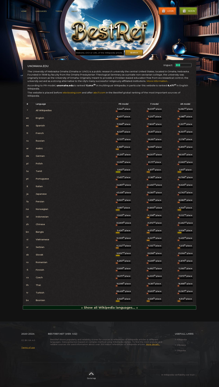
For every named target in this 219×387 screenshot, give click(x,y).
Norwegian (42, 209)
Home (24, 11)
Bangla (40, 232)
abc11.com (99, 92)
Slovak (39, 254)
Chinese (40, 224)
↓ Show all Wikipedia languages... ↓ (109, 307)
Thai (38, 285)
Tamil (39, 171)
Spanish (40, 125)
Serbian (40, 247)
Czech (39, 277)
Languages (41, 11)
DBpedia (180, 350)
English (40, 118)
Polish (39, 163)
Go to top (91, 374)
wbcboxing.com (72, 92)
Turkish (40, 292)
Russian (40, 140)
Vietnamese (42, 239)
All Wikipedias (44, 110)
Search (134, 52)
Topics (59, 11)
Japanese (41, 194)
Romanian (41, 262)
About (74, 11)
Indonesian (42, 216)
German (40, 156)
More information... (158, 81)
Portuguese (42, 178)
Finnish (40, 270)
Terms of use (28, 347)
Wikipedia (181, 339)
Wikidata (180, 345)
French (40, 133)
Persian (40, 201)
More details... (153, 344)
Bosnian (40, 300)
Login (167, 11)
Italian (39, 186)
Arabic (39, 148)
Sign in (188, 11)
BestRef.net (56, 333)
